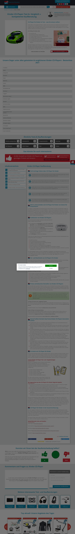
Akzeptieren (51, 265)
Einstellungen (28, 268)
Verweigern (51, 268)
